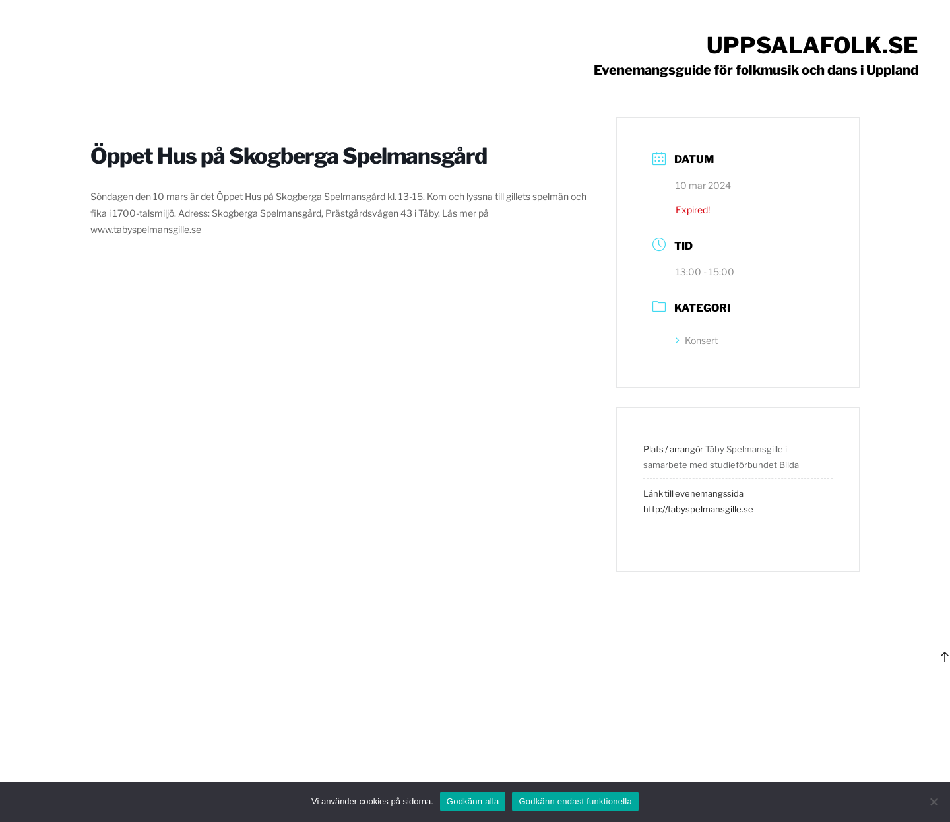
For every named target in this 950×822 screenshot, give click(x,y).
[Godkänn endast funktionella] (933, 801)
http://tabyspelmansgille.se (698, 509)
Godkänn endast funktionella (575, 801)
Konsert (697, 340)
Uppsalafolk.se (812, 45)
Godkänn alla (473, 801)
